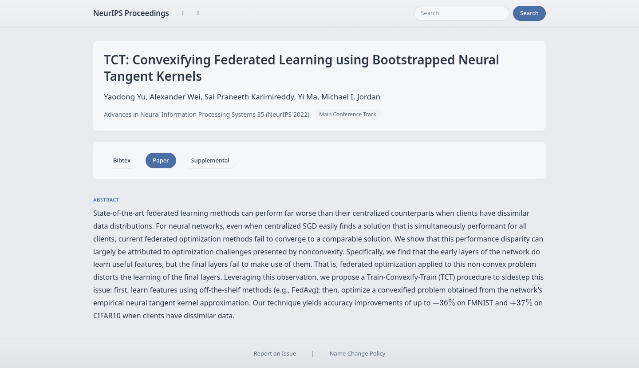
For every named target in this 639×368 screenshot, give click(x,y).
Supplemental (210, 160)
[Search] (461, 13)
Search (529, 13)
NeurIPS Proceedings (131, 13)
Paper (161, 160)
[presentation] (444, 302)
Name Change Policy (358, 353)
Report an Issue (275, 353)
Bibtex (121, 160)
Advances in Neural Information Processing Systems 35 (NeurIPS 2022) (206, 114)
